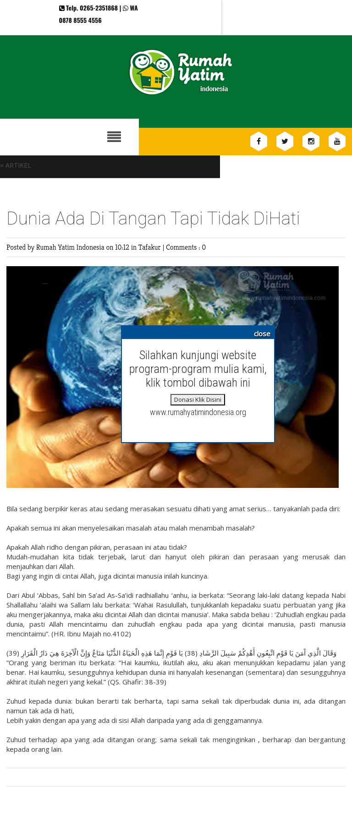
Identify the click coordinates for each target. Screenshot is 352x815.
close (262, 333)
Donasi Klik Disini (197, 399)
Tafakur (150, 247)
